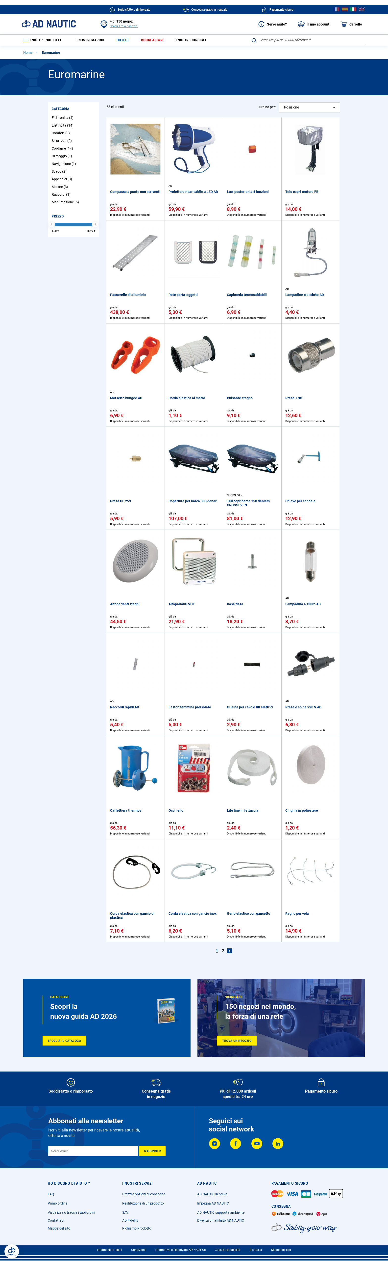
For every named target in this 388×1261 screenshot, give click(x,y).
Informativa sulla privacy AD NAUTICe (180, 1250)
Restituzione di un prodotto (143, 1203)
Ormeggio (62, 158)
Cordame (63, 150)
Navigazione (64, 165)
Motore (60, 188)
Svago (60, 173)
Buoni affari (159, 41)
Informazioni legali (109, 1250)
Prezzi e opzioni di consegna (143, 1194)
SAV (125, 1212)
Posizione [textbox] (291, 109)
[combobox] (308, 40)
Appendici (62, 181)
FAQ (51, 1194)
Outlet (128, 41)
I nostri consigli (200, 41)
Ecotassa (256, 1250)
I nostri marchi (93, 41)
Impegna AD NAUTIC (213, 1203)
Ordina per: (267, 109)
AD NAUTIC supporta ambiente (220, 1212)
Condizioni (138, 1250)
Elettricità (63, 127)
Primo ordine (57, 1203)
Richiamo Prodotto (136, 1228)
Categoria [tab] (60, 110)
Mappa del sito (59, 1228)
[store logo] (48, 24)
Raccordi (62, 196)
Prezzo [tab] (58, 218)
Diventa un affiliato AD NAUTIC (220, 1220)
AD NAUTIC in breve (212, 1194)
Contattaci (56, 1220)
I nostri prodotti (44, 41)
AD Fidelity (130, 1220)
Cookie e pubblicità (227, 1250)
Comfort (61, 135)
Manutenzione (66, 204)
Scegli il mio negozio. (124, 26)
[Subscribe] (152, 1151)
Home (28, 54)
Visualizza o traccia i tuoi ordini (71, 1212)
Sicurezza (62, 142)
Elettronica (63, 119)
